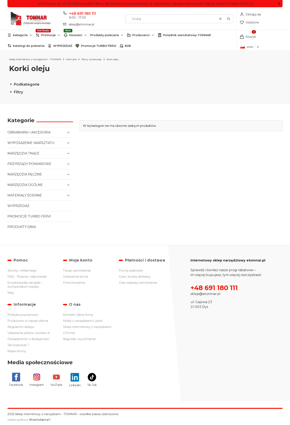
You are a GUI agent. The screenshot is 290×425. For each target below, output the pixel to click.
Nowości (75, 35)
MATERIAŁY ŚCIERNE (24, 195)
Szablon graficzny (28, 419)
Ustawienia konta (75, 276)
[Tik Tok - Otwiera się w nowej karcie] (92, 379)
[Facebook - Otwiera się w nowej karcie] (16, 379)
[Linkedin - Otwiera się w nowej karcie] (74, 379)
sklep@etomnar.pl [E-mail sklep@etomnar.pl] (81, 24)
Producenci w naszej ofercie (27, 321)
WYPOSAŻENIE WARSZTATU (31, 143)
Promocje (48, 35)
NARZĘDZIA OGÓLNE (25, 185)
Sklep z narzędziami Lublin (83, 321)
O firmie (69, 333)
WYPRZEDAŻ (62, 46)
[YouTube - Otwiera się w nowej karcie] (56, 379)
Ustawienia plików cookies (27, 333)
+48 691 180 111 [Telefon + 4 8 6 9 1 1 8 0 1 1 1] (82, 13)
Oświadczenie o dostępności (28, 339)
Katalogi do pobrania (29, 46)
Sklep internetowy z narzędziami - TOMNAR (35, 59)
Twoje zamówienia (76, 270)
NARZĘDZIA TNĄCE (23, 153)
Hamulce (71, 59)
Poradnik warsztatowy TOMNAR (187, 35)
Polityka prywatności (22, 315)
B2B (128, 46)
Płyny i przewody (91, 59)
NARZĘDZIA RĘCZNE (24, 174)
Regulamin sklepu (20, 327)
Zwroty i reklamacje (21, 270)
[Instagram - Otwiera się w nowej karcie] (37, 379)
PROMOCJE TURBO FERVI (29, 216)
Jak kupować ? (18, 345)
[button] (279, 4)
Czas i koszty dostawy (134, 276)
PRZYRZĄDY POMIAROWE (29, 164)
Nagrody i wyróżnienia (79, 339)
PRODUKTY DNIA (21, 227)
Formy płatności (131, 270)
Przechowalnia (74, 282)
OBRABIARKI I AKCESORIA (29, 132)
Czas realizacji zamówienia (138, 282)
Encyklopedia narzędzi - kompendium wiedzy (24, 285)
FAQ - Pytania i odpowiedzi (27, 276)
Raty (10, 293)
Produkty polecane (104, 35)
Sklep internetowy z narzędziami (87, 327)
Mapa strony (16, 351)
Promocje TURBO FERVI (98, 46)
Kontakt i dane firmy (78, 315)
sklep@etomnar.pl (206, 294)
